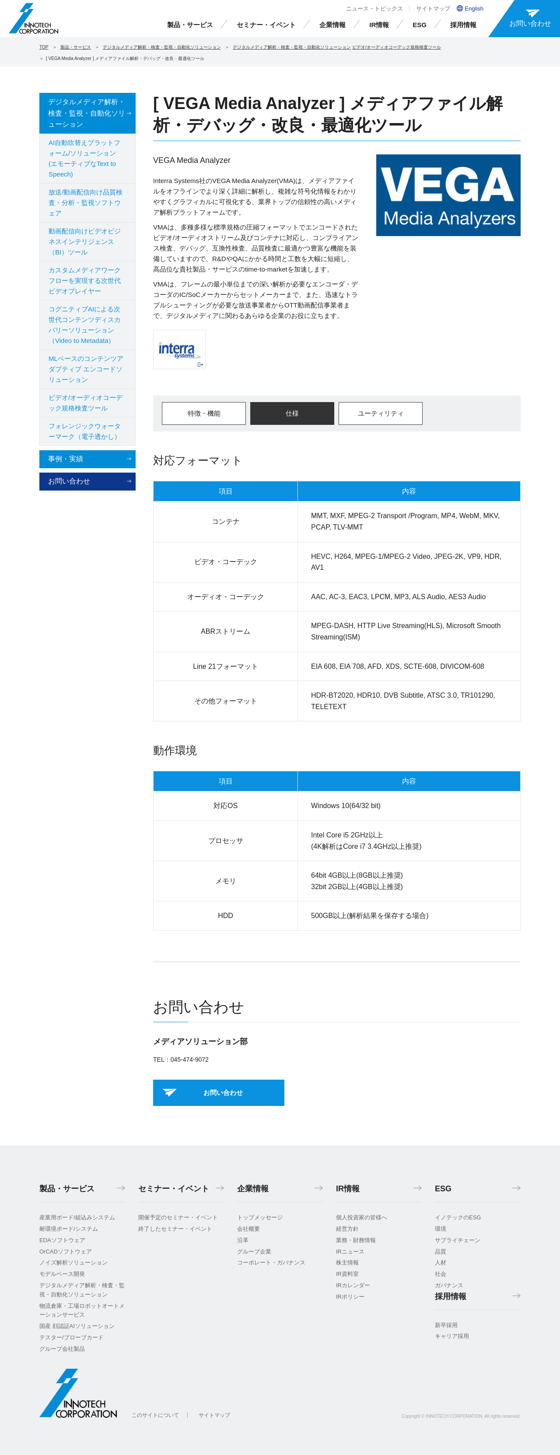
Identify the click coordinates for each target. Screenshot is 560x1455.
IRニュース (350, 1251)
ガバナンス (449, 1285)
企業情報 (332, 24)
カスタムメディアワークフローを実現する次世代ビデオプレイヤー (85, 280)
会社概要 (248, 1228)
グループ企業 (254, 1251)
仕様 (292, 413)
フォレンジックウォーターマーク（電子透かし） (85, 431)
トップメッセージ (260, 1217)
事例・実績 (65, 459)
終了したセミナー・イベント (175, 1228)
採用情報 (463, 24)
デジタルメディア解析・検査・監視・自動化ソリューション (162, 47)
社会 (440, 1274)
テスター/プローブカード (71, 1337)
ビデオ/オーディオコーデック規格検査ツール (396, 47)
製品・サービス (190, 24)
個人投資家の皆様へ (361, 1217)
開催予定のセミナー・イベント (178, 1217)
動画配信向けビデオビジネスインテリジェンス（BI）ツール (85, 241)
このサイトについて (155, 1415)
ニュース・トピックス (374, 8)
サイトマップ (433, 8)
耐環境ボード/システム (68, 1228)
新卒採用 (446, 1325)
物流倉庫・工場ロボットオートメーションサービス (82, 1310)
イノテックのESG (458, 1217)
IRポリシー (350, 1296)
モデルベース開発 (62, 1274)
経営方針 (347, 1228)
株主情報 (347, 1262)
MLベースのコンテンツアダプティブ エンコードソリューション (86, 369)
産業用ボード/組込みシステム (77, 1217)
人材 (440, 1262)
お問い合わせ (69, 481)
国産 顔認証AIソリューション (77, 1326)
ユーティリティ (381, 413)
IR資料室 (347, 1274)
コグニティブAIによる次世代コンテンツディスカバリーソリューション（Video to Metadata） (85, 324)
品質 (440, 1251)
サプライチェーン (457, 1240)
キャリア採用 (452, 1336)
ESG (420, 24)
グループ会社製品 (62, 1349)
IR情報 (379, 24)
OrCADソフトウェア (65, 1251)
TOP (43, 47)
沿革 (242, 1240)
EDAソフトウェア (62, 1240)
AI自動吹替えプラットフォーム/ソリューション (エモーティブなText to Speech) (84, 158)
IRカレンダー (353, 1285)
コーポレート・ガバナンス (271, 1262)
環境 (440, 1228)
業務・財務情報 (356, 1240)
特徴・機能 (204, 413)
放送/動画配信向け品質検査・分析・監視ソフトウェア (85, 202)
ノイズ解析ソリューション (73, 1262)
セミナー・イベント (266, 24)
